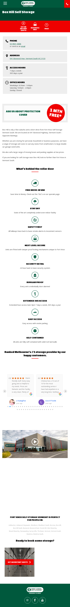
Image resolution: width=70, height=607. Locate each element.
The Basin (40, 531)
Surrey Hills (33, 531)
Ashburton (12, 525)
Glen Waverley (52, 528)
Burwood (26, 528)
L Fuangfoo (21, 400)
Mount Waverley (14, 531)
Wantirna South (38, 534)
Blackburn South (43, 525)
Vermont (47, 531)
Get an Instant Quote (18, 562)
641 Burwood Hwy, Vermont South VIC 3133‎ (27, 58)
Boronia (52, 525)
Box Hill (58, 525)
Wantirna (29, 534)
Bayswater (26, 525)
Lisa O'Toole (50, 400)
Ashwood (19, 525)
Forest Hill (43, 528)
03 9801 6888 (15, 44)
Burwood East (34, 528)
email (23, 46)
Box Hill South (17, 528)
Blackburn (34, 525)
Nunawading (24, 531)
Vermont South (56, 531)
